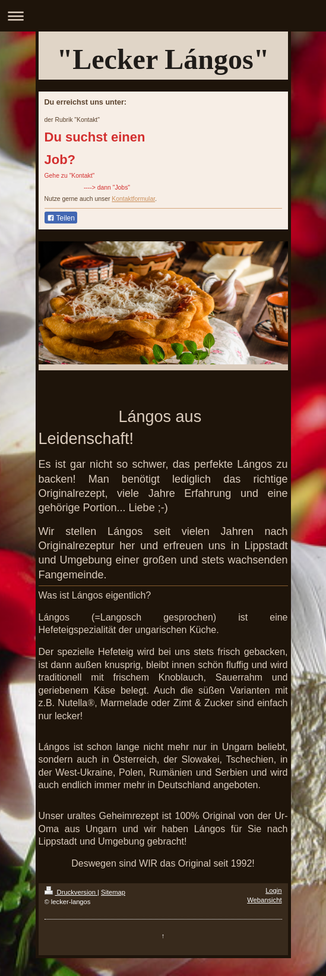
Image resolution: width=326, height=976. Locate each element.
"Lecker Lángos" (163, 59)
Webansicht (264, 899)
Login (273, 890)
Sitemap (113, 892)
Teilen (61, 218)
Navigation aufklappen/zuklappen (163, 16)
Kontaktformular (133, 199)
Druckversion (71, 892)
